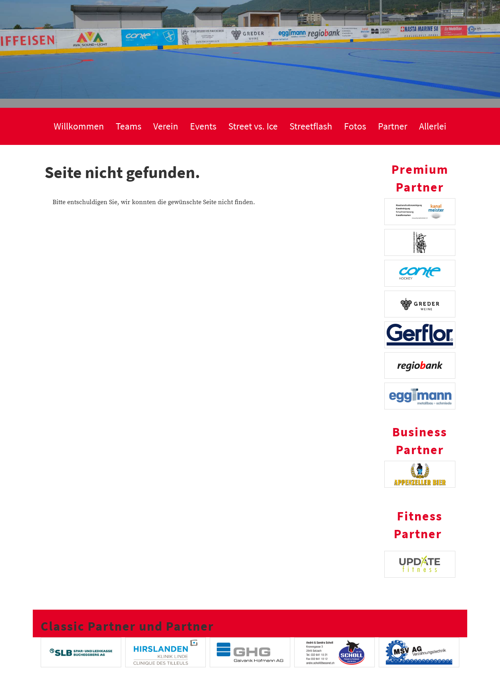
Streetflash (310, 126)
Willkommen (79, 126)
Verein (165, 126)
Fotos (355, 126)
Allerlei (432, 126)
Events (203, 126)
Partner (392, 126)
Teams (128, 126)
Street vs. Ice (253, 126)
